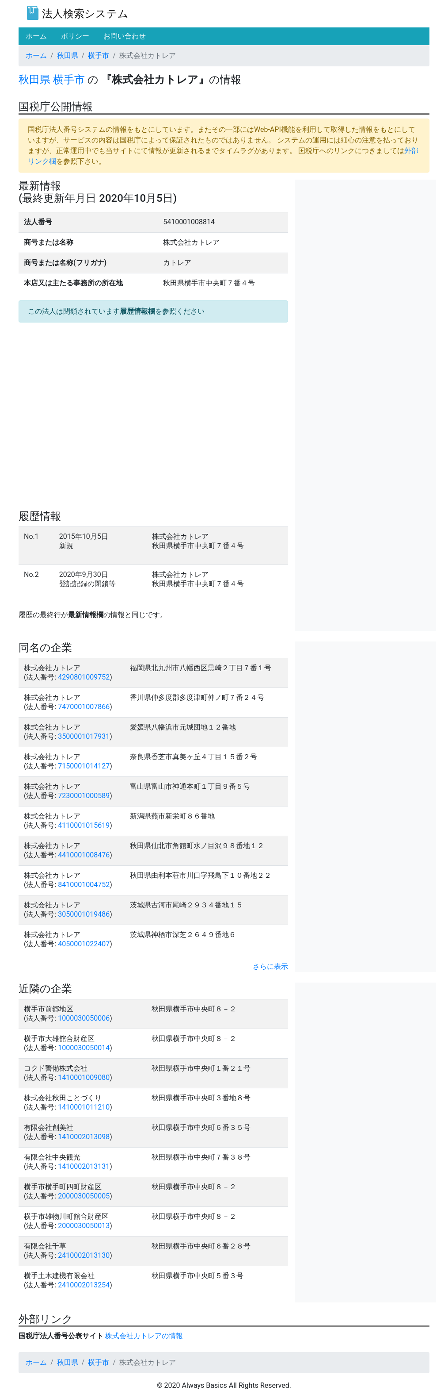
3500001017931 (84, 736)
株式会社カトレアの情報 (144, 1336)
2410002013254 (84, 1285)
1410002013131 (84, 1166)
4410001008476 (84, 855)
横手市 (98, 55)
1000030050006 (84, 1018)
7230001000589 (84, 795)
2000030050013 (84, 1225)
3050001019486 (84, 914)
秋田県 (67, 55)
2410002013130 (84, 1255)
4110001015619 (84, 825)
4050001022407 (84, 944)
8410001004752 (84, 884)
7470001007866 (84, 707)
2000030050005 (84, 1196)
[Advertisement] (365, 235)
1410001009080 (84, 1077)
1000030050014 (84, 1048)
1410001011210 (84, 1107)
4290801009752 (84, 677)
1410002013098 (84, 1137)
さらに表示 (270, 966)
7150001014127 (84, 766)
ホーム (36, 55)
